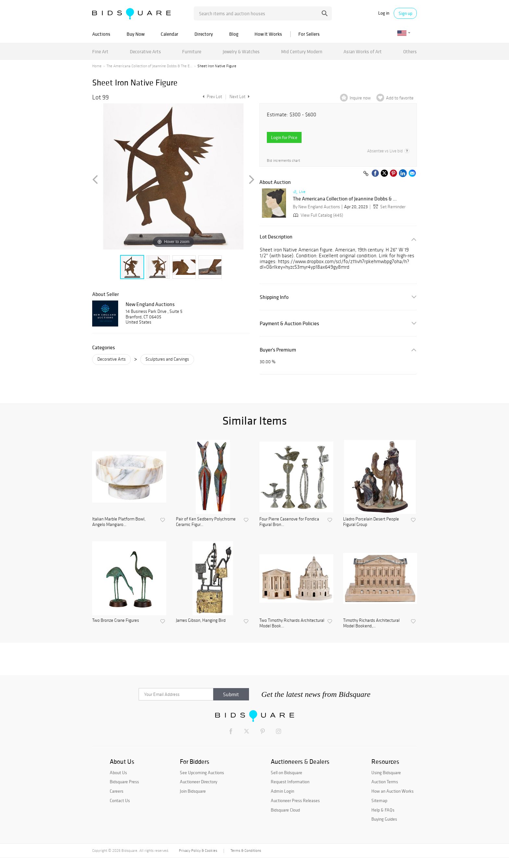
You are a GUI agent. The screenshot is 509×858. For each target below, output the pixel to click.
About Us (118, 772)
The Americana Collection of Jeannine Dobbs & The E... (149, 66)
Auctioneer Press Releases (295, 800)
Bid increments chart (283, 161)
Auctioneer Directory (198, 782)
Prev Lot (211, 96)
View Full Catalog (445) (317, 215)
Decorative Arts (145, 51)
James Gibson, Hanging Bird (201, 620)
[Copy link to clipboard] (366, 174)
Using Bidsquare (386, 772)
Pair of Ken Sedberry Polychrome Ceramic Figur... (206, 522)
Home (97, 66)
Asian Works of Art (362, 51)
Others (410, 51)
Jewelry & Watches (241, 51)
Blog (233, 34)
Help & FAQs (382, 810)
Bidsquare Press (124, 782)
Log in (383, 13)
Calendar (169, 34)
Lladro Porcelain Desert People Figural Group (371, 522)
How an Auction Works (392, 791)
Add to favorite (400, 98)
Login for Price (284, 137)
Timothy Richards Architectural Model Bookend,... (371, 623)
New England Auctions (150, 304)
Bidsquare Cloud (285, 810)
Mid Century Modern (301, 51)
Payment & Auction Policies (289, 323)
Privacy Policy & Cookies (198, 850)
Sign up (405, 13)
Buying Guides (384, 819)
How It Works (268, 34)
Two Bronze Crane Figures (115, 620)
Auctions (101, 34)
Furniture (191, 51)
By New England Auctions (316, 206)
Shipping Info (274, 297)
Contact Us (120, 800)
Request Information (290, 782)
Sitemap (379, 800)
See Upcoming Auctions (202, 772)
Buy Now (135, 34)
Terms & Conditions (245, 850)
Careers (116, 791)
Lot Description (276, 237)
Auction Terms (384, 782)
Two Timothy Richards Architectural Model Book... (291, 623)
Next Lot (240, 96)
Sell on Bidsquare (286, 772)
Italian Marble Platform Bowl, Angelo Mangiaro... (118, 522)
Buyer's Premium (278, 350)
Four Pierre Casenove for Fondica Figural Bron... (289, 522)
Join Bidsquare (193, 791)
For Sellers (309, 34)
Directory (203, 34)
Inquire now (360, 98)
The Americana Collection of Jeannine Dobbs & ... (345, 199)
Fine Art (100, 51)
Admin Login (282, 791)
